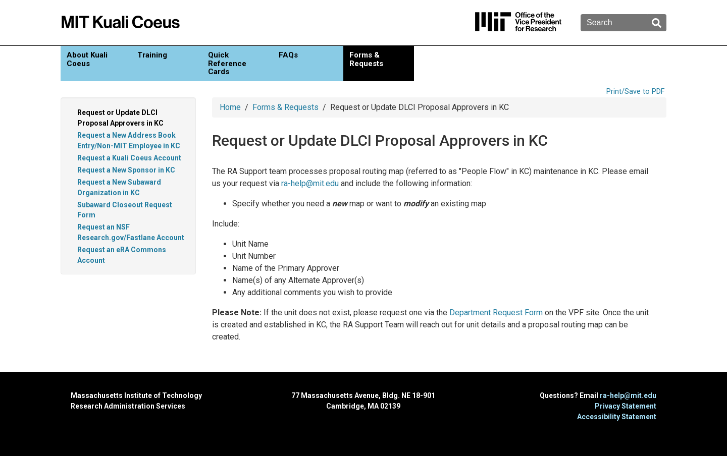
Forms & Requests (366, 59)
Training (152, 55)
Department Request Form (496, 312)
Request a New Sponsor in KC (126, 170)
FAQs (288, 55)
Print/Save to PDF (635, 91)
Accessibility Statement (616, 417)
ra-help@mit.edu (310, 183)
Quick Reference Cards (227, 63)
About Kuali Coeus (87, 59)
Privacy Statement (625, 406)
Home (230, 107)
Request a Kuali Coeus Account (129, 158)
